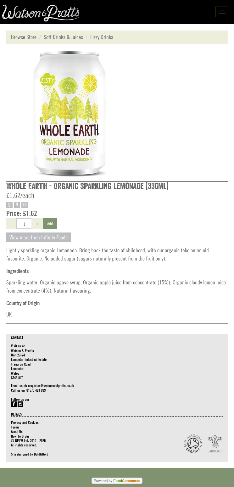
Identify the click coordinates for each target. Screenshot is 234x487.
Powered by (117, 481)
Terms (15, 426)
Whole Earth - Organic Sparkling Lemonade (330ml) (87, 186)
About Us (17, 431)
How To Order (20, 436)
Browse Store (23, 37)
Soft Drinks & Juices (63, 37)
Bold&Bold (41, 453)
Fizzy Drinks (101, 37)
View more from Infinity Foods (38, 237)
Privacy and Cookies (25, 422)
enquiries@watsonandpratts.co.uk (51, 385)
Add (50, 223)
